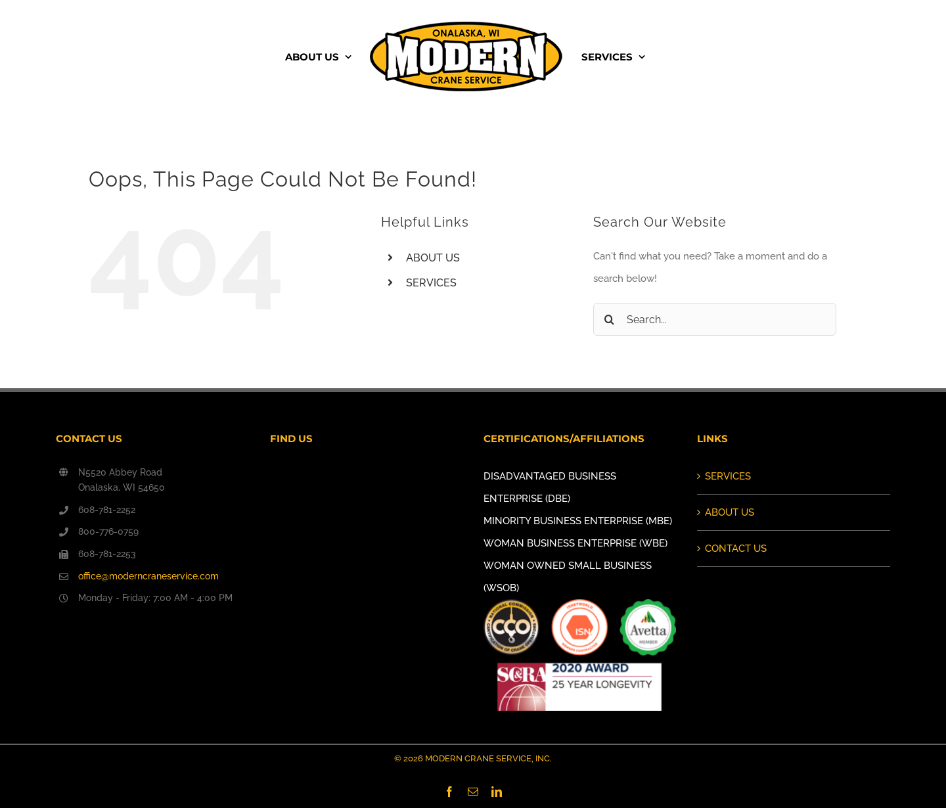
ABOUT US (433, 258)
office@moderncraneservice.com (148, 576)
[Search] (609, 319)
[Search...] (714, 319)
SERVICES (431, 283)
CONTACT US (736, 548)
